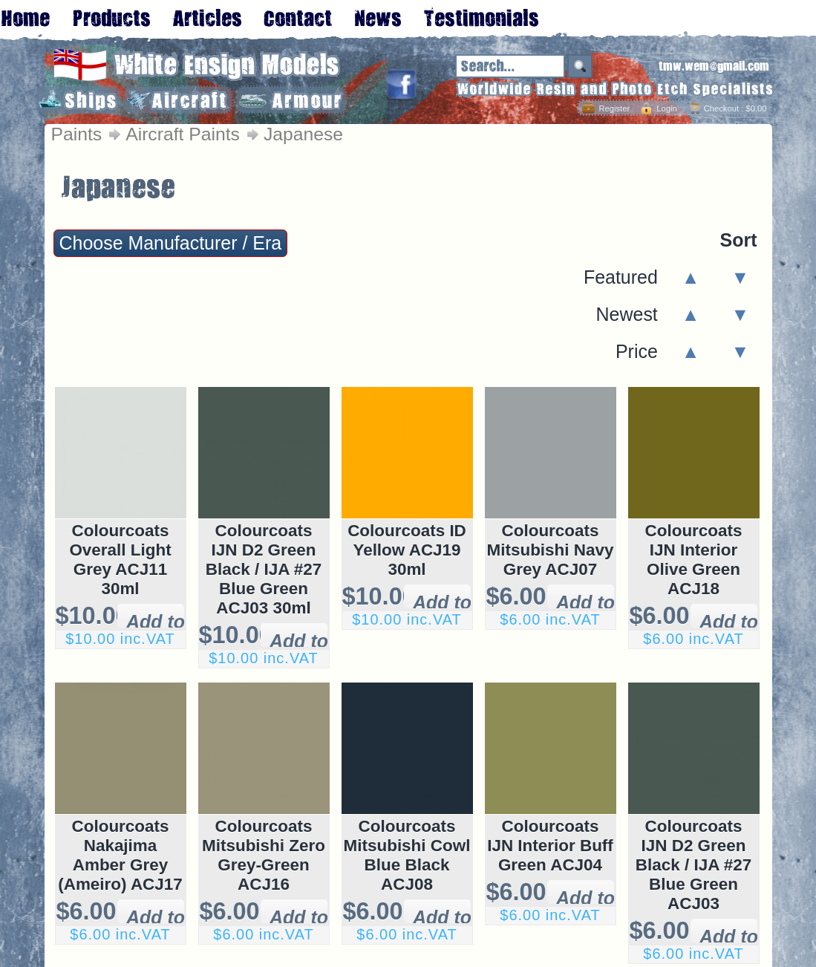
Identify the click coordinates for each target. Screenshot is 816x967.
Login (666, 108)
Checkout (721, 108)
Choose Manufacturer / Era (170, 242)
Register (614, 108)
